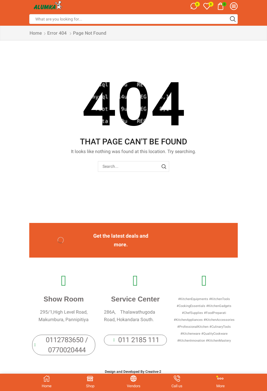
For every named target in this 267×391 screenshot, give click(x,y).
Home (36, 33)
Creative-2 (153, 372)
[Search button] (232, 19)
